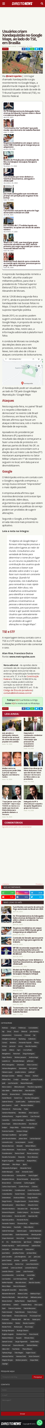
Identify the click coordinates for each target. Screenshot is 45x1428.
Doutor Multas (34, 1201)
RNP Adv (27, 1319)
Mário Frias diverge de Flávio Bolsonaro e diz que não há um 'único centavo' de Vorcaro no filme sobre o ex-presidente (33, 773)
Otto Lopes (38, 1305)
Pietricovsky (17, 1109)
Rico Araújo (29, 1327)
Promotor (5, 1319)
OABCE (16, 1305)
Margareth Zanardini (9, 1290)
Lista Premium (28, 1271)
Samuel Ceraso (7, 1342)
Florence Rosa (22, 1223)
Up (34, 1035)
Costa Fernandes (33, 1190)
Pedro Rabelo (7, 1316)
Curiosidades (33, 1028)
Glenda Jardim (36, 1235)
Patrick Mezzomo (30, 1308)
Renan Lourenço (32, 1153)
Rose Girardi (33, 1334)
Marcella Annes (21, 1283)
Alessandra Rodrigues (9, 1168)
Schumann (20, 1065)
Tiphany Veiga (7, 1353)
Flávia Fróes (34, 1223)
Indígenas (37, 1242)
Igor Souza (27, 1242)
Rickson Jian (18, 1327)
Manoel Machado (27, 1083)
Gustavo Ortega (22, 1131)
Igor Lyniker (23, 1135)
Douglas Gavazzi (20, 1201)
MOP (31, 1279)
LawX (16, 1105)
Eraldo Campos (23, 1212)
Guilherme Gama (34, 1102)
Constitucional (20, 1190)
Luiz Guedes (6, 1279)
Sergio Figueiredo (21, 1342)
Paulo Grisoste (7, 1312)
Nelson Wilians (31, 1146)
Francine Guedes (8, 1131)
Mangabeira (6, 1054)
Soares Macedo (18, 1345)
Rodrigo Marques (8, 1331)
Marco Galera (6, 1087)
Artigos (13, 1028)
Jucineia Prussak (36, 1079)
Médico (19, 1076)
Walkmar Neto (17, 1091)
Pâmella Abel (16, 1319)
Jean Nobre (6, 1253)
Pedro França (32, 1312)
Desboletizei (6, 1198)
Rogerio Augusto (8, 1161)
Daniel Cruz (18, 1098)
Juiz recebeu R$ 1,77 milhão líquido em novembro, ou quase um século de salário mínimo (21, 227)
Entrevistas (22, 1068)
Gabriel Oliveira (7, 1102)
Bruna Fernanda (22, 1179)
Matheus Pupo (35, 1294)
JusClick (24, 1260)
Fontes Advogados (27, 1127)
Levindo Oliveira (7, 1271)
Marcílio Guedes (30, 1046)
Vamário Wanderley (9, 1113)
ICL (7, 1242)
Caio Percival (35, 1116)
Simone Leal (6, 1345)
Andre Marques (7, 1172)
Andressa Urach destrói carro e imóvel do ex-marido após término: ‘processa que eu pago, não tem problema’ (21, 263)
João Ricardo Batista (9, 1139)
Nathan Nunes (19, 1301)
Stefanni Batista (32, 1345)
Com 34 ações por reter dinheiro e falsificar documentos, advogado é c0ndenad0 (18, 179)
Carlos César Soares (9, 1187)
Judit (3, 1083)
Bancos (4, 1094)
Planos (27, 1076)
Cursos (4, 1043)
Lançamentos (6, 1035)
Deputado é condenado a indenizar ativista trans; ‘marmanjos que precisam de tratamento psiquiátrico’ (33, 739)
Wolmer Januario (20, 1057)
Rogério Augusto (8, 1334)
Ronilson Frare (21, 1334)
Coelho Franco (24, 1187)
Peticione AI (6, 1109)
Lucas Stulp (20, 1275)
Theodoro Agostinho (34, 1087)
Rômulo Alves (29, 1338)
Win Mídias (22, 1113)
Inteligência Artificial (9, 1039)
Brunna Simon (15, 1094)
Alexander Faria (25, 1168)
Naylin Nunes (31, 1301)
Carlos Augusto (29, 1183)
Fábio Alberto (28, 1227)
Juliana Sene (23, 1139)
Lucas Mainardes (8, 1275)
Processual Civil (35, 1316)
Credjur (16, 1079)
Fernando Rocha (22, 1220)
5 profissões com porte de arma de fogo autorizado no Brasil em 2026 (21, 212)
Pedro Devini (21, 1150)
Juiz (30, 1257)
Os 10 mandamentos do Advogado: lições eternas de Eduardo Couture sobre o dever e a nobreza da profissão (22, 113)
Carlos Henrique (17, 1120)
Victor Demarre (34, 1356)
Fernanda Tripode (25, 1043)
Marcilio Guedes (34, 1283)
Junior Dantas (6, 1260)
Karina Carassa (7, 1264)
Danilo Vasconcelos (34, 1194)
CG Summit (17, 1183)
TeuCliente (15, 1349)
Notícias (5, 49)
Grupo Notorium (8, 1238)
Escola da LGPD (20, 1216)
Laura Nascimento (32, 1264)
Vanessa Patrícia (7, 1356)
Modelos (13, 1043)
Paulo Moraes (19, 1312)
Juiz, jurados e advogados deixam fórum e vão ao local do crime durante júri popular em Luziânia (10, 737)
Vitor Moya (16, 1164)
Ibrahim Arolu (16, 1242)
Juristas (16, 1260)
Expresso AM (32, 1216)
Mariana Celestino (27, 1105)
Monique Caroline (8, 1076)
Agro (18, 1050)
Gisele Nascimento (22, 1235)
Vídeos (11, 1050)
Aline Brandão (30, 1091)
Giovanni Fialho (7, 1235)
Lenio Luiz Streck (16, 1268)
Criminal (27, 1035)
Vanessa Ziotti (21, 1356)
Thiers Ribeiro (27, 1349)
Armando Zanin (27, 1172)
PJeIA (4, 1308)
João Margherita (20, 1257)
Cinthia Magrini (28, 1094)
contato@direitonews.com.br (17, 693)
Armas (4, 1046)
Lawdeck (5, 1268)
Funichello (17, 1227)
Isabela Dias (36, 1246)
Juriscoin (12, 1046)
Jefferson (30, 1061)
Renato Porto (6, 1327)
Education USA (22, 1209)
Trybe (26, 1109)
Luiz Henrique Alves (20, 1279)
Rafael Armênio (7, 1323)
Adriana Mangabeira (9, 1068)
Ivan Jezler (5, 1249)
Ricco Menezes (33, 1157)
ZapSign (5, 1364)
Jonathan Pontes (18, 1253)
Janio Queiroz (6, 1105)
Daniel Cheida (20, 1194)
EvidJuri (4, 1127)
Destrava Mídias (19, 1198)
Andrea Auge (33, 1057)
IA (2, 1242)
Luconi (30, 1142)
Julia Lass (37, 1257)
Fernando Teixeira (8, 1223)
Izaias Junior (30, 1249)
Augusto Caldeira (22, 1116)
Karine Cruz (19, 1264)
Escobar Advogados (32, 1098)
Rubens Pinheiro (7, 1338)
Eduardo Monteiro (8, 1209)
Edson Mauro (20, 1205)
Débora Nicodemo (19, 1124)
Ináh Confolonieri (23, 1246)
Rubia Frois (20, 1161)
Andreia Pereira (7, 1116)
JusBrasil (31, 1072)
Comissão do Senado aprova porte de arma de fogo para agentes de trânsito (28, 940)
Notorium (16, 1054)
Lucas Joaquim (20, 1142)
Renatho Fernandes (8, 1157)
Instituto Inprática (8, 1246)
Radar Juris (36, 1319)
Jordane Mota (31, 1253)
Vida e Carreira (32, 1065)
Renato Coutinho (28, 1323)
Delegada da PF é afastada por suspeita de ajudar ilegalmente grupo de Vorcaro (33, 804)
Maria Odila (23, 1290)
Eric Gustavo (35, 1212)
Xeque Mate (34, 1360)
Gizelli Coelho (20, 1102)
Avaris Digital (33, 1175)
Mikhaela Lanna (36, 1297)
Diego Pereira (7, 1201)
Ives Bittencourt (17, 1249)
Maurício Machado (8, 1297)
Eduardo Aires (33, 1205)
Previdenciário (7, 1153)
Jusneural (33, 1260)
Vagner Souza (30, 1353)
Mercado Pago (23, 1297)
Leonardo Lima (7, 1142)
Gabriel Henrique (8, 1231)
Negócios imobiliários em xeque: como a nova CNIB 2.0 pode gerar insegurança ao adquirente (21, 145)
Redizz (18, 1323)
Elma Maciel (34, 1209)
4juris (25, 1164)
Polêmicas (22, 1028)
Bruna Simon (6, 1183)
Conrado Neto (7, 1190)
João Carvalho (7, 1257)
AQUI (17, 700)
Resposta (21, 1157)
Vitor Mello (5, 1091)
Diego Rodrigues (28, 1054)
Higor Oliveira (7, 1057)
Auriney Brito (21, 1175)
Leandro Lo (6, 1061)
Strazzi (16, 1031)
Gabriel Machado (35, 1231)
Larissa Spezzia (35, 1139)
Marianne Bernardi (8, 1294)
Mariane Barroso (8, 1146)
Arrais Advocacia (8, 1175)
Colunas (34, 1187)
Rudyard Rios (31, 1161)
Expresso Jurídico (8, 1220)
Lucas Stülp (31, 1275)
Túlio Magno (19, 1353)
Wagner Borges (7, 1360)
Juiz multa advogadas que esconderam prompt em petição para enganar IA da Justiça (20, 196)
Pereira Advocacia (21, 1316)
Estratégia (25, 1079)
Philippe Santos (34, 1150)
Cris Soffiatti (27, 1050)
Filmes (36, 1043)
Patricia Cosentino (15, 1308)
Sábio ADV (5, 1349)
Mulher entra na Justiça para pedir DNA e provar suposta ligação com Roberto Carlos (11, 772)
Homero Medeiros (33, 1238)
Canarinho (5, 1120)
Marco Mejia (6, 1286)
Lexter (18, 1271)
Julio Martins (34, 1031)
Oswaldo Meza (26, 1305)
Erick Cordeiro (7, 1216)
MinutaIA (20, 1146)
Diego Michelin (33, 1198)
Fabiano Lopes (7, 1072)
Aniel (17, 1172)
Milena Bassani (19, 1087)
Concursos (18, 1035)
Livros (20, 1046)
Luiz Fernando (13, 1083)
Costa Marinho (7, 1194)
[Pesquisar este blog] (16, 1377)
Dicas (9, 1031)
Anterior (6, 884)
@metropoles (14, 76)
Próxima (39, 884)
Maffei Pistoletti (7, 1283)
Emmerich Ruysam (8, 1212)
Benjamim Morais (8, 1179)
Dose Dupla (6, 1124)
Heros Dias (20, 1238)
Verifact (35, 1076)
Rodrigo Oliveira (22, 1331)
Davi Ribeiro (30, 1120)
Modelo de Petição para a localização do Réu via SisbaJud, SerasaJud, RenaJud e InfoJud (21, 162)
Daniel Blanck (6, 1098)
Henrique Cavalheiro (9, 1135)
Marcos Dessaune (19, 1286)
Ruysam (18, 1338)
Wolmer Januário (21, 1360)
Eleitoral (24, 1031)
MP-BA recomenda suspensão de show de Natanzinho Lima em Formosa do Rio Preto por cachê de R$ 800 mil (28, 951)
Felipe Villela (14, 1127)
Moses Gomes (7, 1301)
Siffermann (5, 1164)
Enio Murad (33, 1124)
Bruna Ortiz (35, 1179)
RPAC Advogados (8, 1065)
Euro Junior (33, 1068)
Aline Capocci (33, 1113)
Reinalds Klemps (18, 1061)
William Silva (6, 1079)
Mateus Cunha (22, 1294)
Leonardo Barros (31, 1268)
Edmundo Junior (7, 1205)
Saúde (4, 1050)
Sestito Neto (34, 1342)
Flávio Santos (6, 1227)
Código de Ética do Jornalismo (17, 690)
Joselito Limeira (20, 1072)
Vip (3, 1031)
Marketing (22, 1039)
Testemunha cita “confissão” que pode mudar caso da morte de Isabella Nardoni (21, 129)
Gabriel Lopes (22, 1231)
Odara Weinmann (8, 1150)
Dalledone (32, 1039)
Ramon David (19, 1153)
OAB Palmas (6, 1305)
